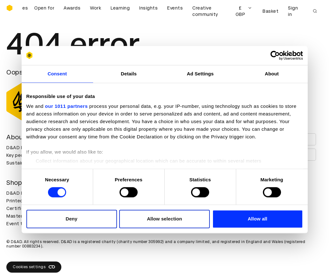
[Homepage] (9, 8)
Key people (18, 155)
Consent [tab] (57, 73)
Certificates (20, 208)
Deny (71, 218)
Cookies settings (34, 267)
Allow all (257, 218)
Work (95, 7)
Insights (148, 7)
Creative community (205, 11)
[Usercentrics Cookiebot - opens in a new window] (275, 55)
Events (175, 7)
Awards (72, 7)
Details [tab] (129, 73)
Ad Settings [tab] (200, 73)
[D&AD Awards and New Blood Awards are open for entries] (38, 11)
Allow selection (164, 218)
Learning (120, 7)
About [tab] (272, 73)
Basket (270, 11)
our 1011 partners (66, 106)
